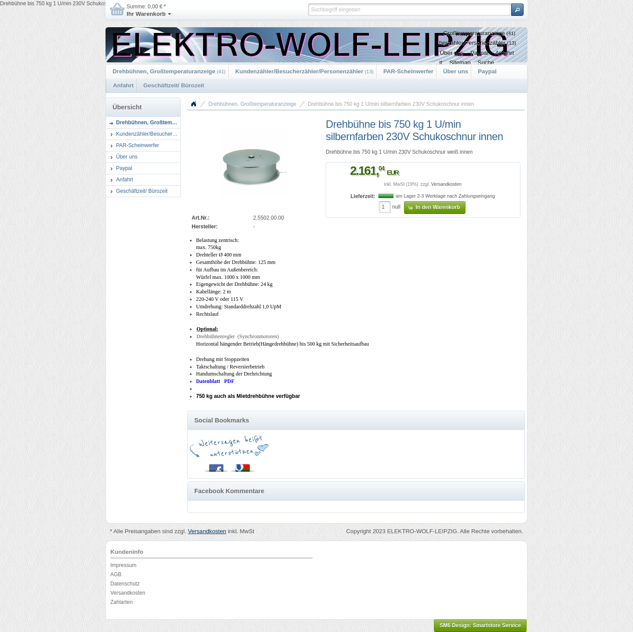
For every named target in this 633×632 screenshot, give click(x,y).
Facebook (216, 465)
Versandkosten (446, 184)
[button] (517, 10)
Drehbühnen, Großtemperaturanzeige (169, 71)
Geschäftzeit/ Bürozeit (173, 85)
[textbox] (409, 10)
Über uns (455, 71)
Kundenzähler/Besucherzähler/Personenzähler (304, 71)
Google (242, 465)
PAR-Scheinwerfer (408, 71)
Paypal (487, 71)
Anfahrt (123, 85)
